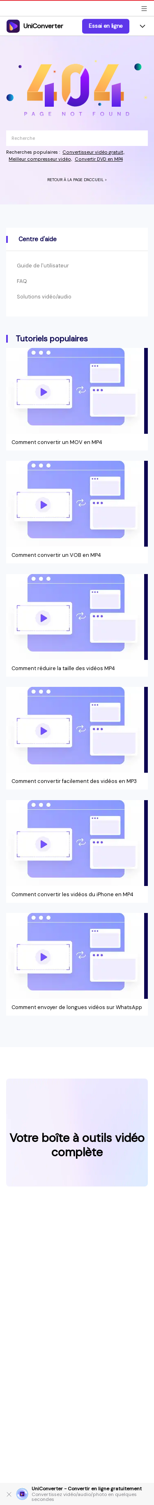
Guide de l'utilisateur (43, 265)
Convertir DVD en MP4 (99, 159)
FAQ (22, 281)
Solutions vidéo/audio (44, 296)
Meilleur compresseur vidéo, (40, 159)
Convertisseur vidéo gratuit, (93, 152)
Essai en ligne (106, 25)
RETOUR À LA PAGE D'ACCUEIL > (77, 179)
